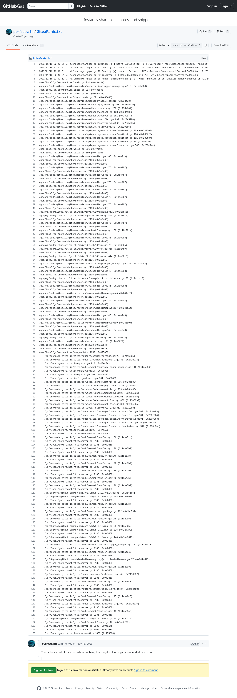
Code (12, 45)
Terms (69, 688)
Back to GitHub (98, 6)
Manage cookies (149, 688)
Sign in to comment (146, 670)
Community (112, 688)
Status (100, 688)
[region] (118, 349)
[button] (205, 45)
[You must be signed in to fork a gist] (223, 31)
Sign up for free (43, 670)
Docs (124, 688)
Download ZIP (221, 45)
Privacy (79, 688)
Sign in (212, 6)
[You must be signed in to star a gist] (205, 31)
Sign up (227, 6)
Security (90, 688)
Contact (134, 688)
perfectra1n (23, 31)
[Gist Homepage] (13, 6)
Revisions (33, 45)
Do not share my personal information (181, 688)
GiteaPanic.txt (49, 31)
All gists (81, 6)
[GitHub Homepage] (39, 688)
